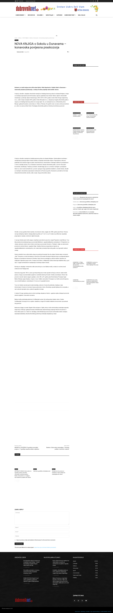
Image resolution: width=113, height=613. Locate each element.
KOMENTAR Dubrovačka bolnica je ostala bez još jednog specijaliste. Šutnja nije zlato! (92, 282)
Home (16, 38)
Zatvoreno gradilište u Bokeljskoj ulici (41, 471)
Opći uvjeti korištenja (95, 611)
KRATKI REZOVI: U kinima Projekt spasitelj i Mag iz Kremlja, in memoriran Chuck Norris (78, 131)
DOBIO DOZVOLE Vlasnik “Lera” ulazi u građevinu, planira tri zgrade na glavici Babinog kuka (31, 580)
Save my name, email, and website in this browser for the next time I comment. (35, 540)
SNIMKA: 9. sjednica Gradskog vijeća (77, 115)
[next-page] (18, 481)
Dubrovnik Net (20, 51)
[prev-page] (16, 481)
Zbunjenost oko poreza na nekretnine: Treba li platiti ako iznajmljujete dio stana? (58, 473)
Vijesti (16, 469)
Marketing (83, 611)
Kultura (20, 38)
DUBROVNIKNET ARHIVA (105, 611)
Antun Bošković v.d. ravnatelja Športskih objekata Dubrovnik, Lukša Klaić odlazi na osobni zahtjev (85, 213)
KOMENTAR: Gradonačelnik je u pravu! (78, 280)
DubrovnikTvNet (76, 113)
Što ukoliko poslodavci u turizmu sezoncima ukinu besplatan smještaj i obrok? (31, 572)
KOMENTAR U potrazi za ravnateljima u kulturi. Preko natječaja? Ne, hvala (92, 264)
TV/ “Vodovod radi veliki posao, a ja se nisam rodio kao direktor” (91, 116)
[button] (96, 15)
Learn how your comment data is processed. (45, 547)
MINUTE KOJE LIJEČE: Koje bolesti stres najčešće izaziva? (91, 131)
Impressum (77, 611)
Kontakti (88, 611)
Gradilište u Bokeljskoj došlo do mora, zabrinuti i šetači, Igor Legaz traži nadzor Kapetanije (60, 572)
